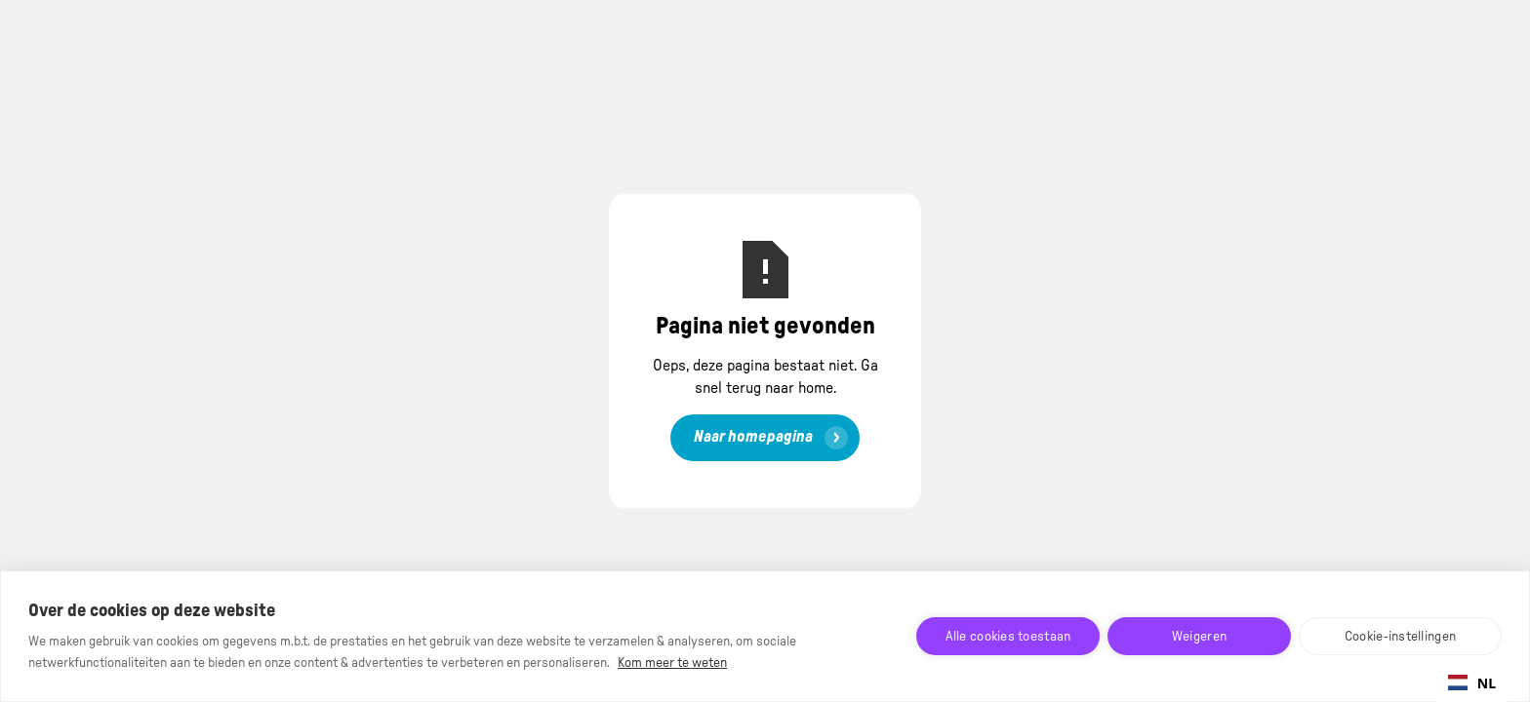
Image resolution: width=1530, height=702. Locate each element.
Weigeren (1199, 637)
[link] (765, 437)
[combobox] (1471, 682)
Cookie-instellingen (1400, 637)
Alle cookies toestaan (1008, 637)
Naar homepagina (753, 437)
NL (1472, 683)
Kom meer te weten (672, 663)
